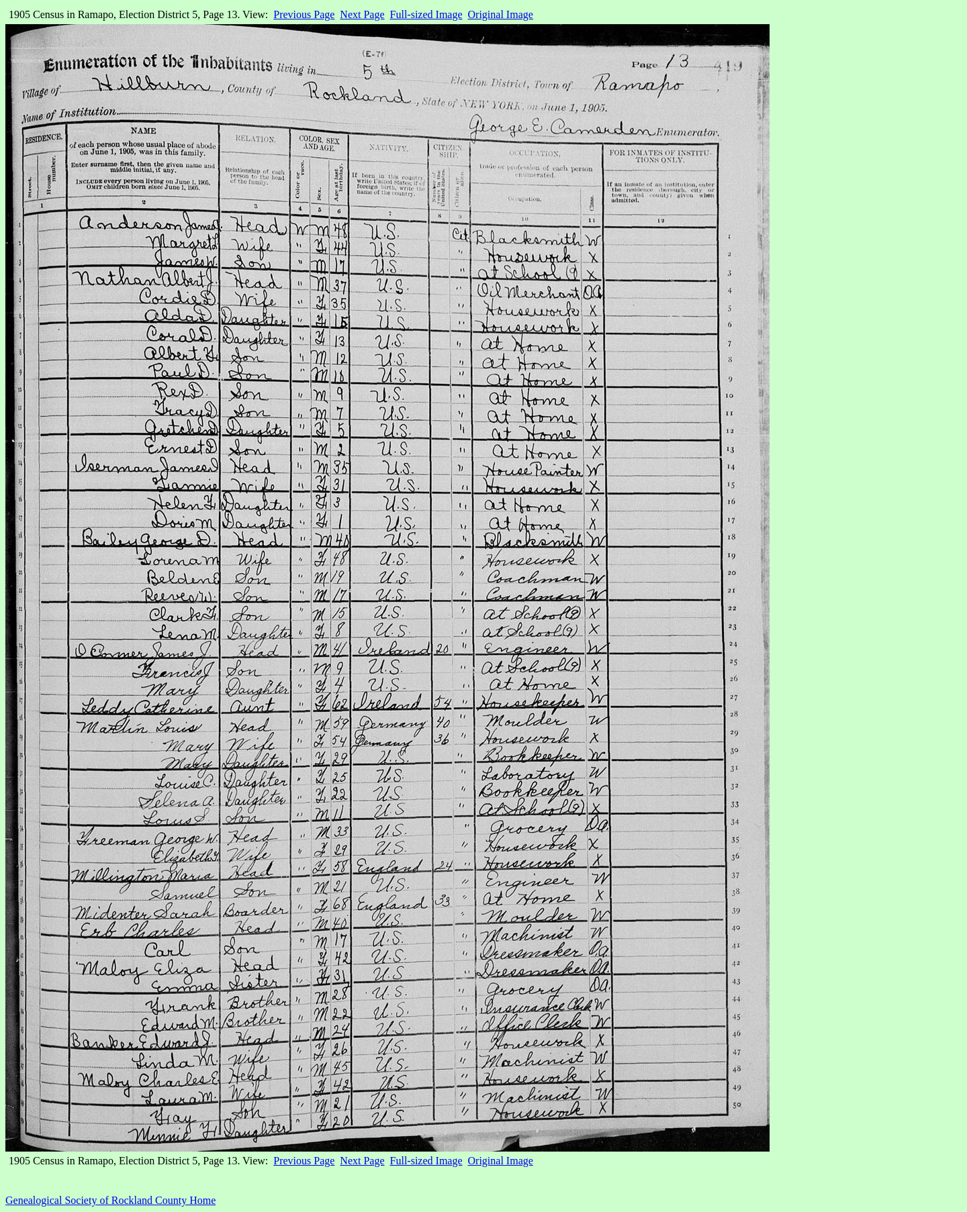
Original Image (500, 14)
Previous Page (303, 14)
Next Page (362, 14)
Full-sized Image (426, 14)
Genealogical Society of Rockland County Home (110, 1200)
